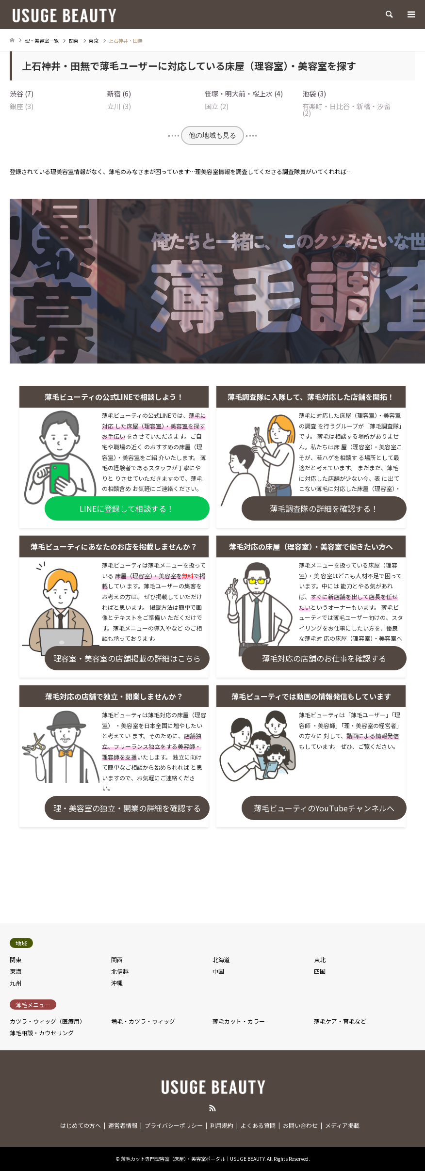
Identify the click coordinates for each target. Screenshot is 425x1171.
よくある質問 (258, 1125)
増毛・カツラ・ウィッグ (143, 1021)
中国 (218, 971)
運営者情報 (122, 1125)
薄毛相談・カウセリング (42, 1033)
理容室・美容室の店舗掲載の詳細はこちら (127, 658)
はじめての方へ (80, 1125)
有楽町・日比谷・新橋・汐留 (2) (346, 109)
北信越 (120, 971)
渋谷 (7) (21, 93)
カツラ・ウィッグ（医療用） (47, 1021)
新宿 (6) (119, 93)
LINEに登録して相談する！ (127, 508)
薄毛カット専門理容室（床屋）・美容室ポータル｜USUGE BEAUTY (192, 1158)
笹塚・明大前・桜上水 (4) (244, 93)
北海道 (221, 959)
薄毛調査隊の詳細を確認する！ (324, 508)
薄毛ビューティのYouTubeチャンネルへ (324, 808)
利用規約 (221, 1125)
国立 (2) (217, 106)
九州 (15, 983)
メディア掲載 (342, 1125)
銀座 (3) (21, 106)
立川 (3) (119, 106)
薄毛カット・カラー (238, 1021)
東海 (15, 971)
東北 (320, 959)
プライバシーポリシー (174, 1125)
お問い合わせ (300, 1125)
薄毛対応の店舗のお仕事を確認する (324, 658)
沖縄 (117, 983)
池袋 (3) (314, 93)
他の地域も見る (212, 135)
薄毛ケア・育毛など (340, 1021)
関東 (15, 959)
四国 (320, 971)
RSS (212, 1108)
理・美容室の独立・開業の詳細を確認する (127, 808)
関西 (117, 959)
